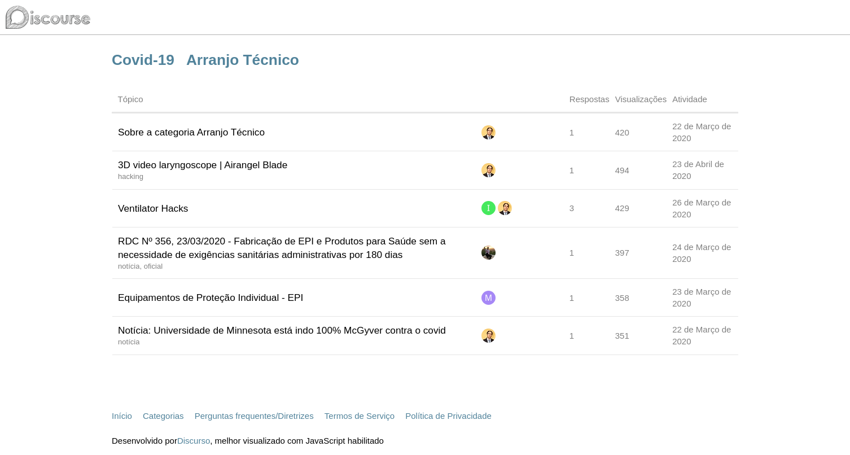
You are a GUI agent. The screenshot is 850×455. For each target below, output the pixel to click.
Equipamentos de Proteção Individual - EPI (210, 297)
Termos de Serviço (360, 416)
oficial (153, 266)
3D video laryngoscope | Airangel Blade (202, 164)
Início (122, 416)
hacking (130, 176)
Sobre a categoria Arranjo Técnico (191, 132)
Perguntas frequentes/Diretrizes (254, 416)
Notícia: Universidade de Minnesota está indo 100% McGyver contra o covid (282, 330)
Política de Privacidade (448, 416)
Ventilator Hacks (153, 208)
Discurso (193, 440)
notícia (128, 266)
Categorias (163, 416)
